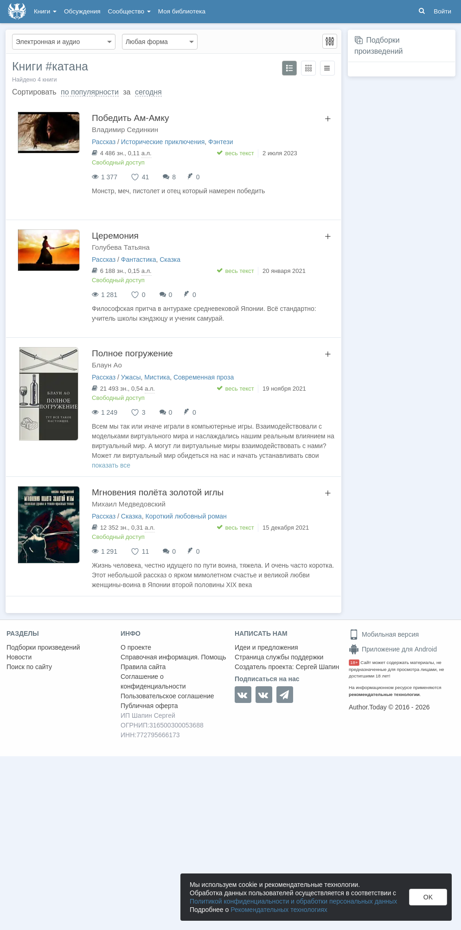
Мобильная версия (384, 634)
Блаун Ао (107, 365)
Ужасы (131, 377)
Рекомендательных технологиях (278, 909)
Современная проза (203, 377)
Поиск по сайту (29, 667)
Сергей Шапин (317, 667)
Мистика (157, 377)
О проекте (136, 647)
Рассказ (103, 142)
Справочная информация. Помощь (173, 657)
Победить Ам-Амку (130, 118)
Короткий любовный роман (185, 516)
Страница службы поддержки (279, 657)
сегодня (148, 92)
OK (428, 897)
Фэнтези (220, 142)
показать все (111, 465)
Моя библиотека (181, 11)
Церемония (115, 235)
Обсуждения (82, 11)
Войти (442, 11)
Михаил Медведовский (129, 504)
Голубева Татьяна (121, 247)
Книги (45, 11)
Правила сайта (143, 667)
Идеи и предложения (266, 647)
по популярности (90, 92)
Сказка (170, 259)
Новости (19, 657)
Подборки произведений (43, 647)
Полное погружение (132, 353)
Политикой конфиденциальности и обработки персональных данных (293, 901)
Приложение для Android (393, 649)
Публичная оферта (149, 705)
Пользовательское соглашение (167, 696)
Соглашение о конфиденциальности (153, 681)
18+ (354, 662)
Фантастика (138, 259)
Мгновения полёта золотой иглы (158, 492)
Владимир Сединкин (125, 129)
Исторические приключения (163, 142)
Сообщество (129, 11)
